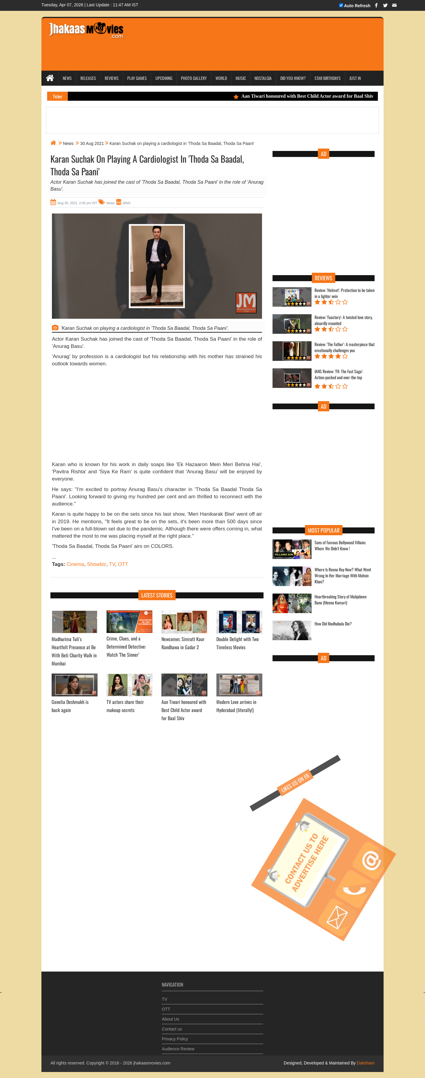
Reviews (112, 78)
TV (112, 564)
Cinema (75, 564)
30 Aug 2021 (92, 143)
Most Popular (323, 530)
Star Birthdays (328, 78)
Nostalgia (263, 78)
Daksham (365, 1063)
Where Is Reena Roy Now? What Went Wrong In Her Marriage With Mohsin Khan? (343, 576)
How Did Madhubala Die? (333, 624)
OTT (123, 564)
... (54, 557)
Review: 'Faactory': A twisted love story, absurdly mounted (344, 320)
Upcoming (163, 78)
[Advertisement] (243, 36)
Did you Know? (293, 78)
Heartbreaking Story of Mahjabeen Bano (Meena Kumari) (340, 600)
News (67, 78)
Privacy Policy (175, 1034)
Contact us (172, 1024)
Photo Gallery (194, 78)
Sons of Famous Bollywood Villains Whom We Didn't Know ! (340, 545)
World (221, 78)
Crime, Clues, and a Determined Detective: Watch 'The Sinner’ (126, 646)
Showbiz (96, 564)
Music (241, 78)
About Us (170, 1014)
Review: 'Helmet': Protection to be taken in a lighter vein (345, 293)
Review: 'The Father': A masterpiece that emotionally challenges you (345, 347)
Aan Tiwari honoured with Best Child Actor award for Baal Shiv (309, 96)
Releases (88, 78)
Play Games (137, 78)
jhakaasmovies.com (151, 1063)
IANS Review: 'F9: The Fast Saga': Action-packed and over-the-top (339, 374)
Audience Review (178, 1044)
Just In (355, 78)
